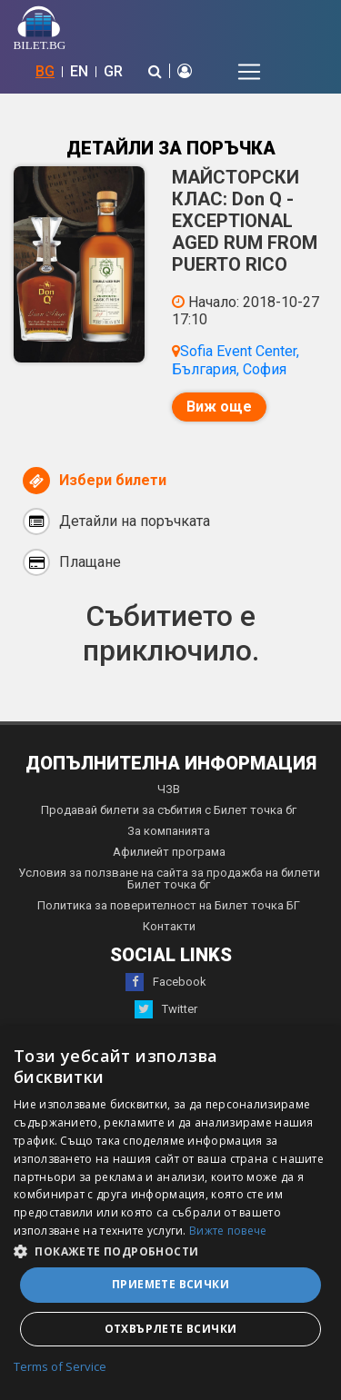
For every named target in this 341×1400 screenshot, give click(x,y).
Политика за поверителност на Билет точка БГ (168, 905)
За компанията (168, 831)
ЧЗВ (168, 789)
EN (79, 71)
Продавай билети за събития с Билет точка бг (168, 810)
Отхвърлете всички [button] (171, 1328)
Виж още (219, 406)
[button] (170, 1250)
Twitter (166, 1009)
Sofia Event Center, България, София (235, 360)
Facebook (165, 982)
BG (45, 71)
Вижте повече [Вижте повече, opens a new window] (228, 1230)
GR (113, 71)
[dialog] (170, 1213)
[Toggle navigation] (249, 72)
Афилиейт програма (169, 852)
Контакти (169, 926)
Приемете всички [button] (170, 1284)
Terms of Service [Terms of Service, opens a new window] (60, 1367)
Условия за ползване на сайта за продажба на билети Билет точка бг (169, 878)
